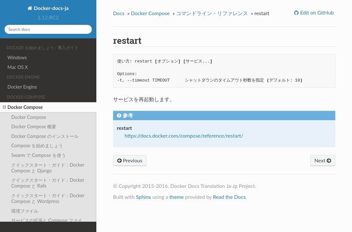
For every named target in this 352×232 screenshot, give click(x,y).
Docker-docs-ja (50, 8)
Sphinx (143, 197)
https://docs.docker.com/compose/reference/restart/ (184, 135)
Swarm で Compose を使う (38, 155)
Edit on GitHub (316, 12)
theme (176, 197)
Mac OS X (17, 67)
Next (322, 160)
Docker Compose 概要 (33, 126)
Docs (119, 13)
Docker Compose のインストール (45, 136)
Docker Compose (23, 107)
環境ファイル (24, 211)
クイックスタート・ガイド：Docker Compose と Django (47, 167)
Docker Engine (22, 87)
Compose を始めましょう (37, 145)
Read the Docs (229, 197)
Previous (129, 160)
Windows (17, 57)
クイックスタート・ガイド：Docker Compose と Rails (47, 182)
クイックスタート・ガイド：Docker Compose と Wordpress (47, 198)
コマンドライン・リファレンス (212, 13)
